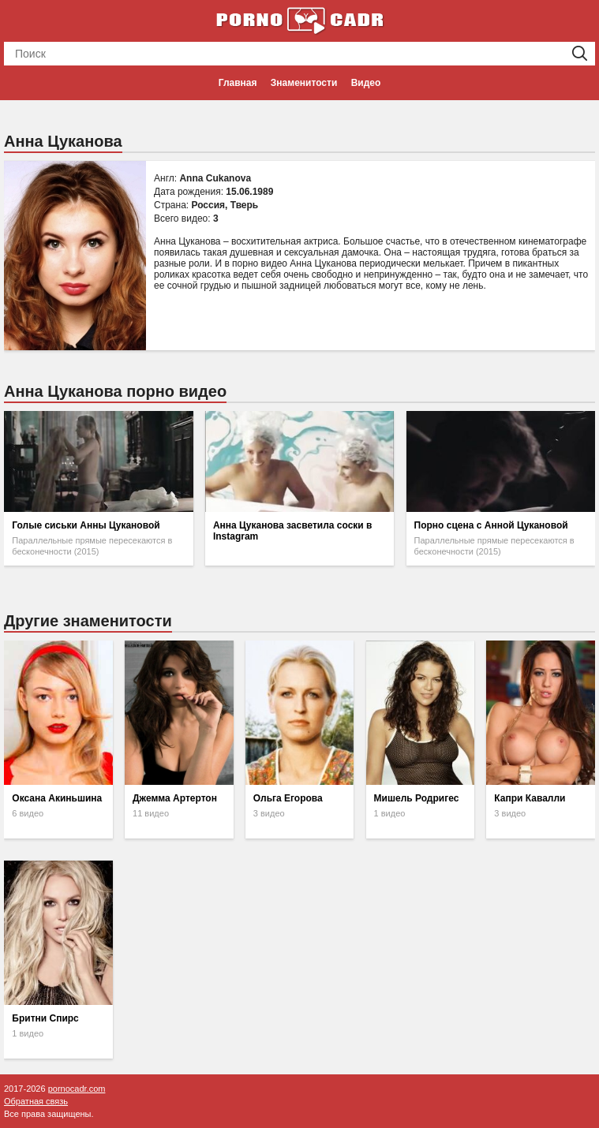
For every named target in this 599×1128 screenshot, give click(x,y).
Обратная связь (36, 1101)
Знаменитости (304, 82)
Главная (238, 82)
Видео (366, 82)
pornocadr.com (77, 1088)
